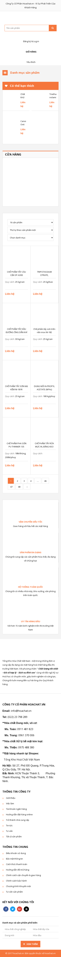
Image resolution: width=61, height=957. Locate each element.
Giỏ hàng (30, 48)
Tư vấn (9, 831)
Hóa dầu (37, 935)
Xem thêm (32, 944)
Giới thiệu (10, 797)
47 (11, 486)
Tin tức (9, 825)
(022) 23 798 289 (17, 717)
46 (45, 480)
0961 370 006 (26, 735)
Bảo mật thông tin (14, 858)
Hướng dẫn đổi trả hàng (17, 869)
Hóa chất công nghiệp (15, 929)
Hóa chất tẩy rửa (41, 929)
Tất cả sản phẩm (14, 836)
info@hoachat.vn (21, 711)
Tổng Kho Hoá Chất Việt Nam (22, 759)
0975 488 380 (26, 747)
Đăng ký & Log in (30, 38)
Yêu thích (30, 58)
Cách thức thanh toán (16, 864)
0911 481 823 (25, 729)
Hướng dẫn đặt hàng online (19, 814)
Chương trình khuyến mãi (18, 886)
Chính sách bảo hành (16, 880)
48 (19, 486)
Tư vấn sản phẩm (14, 891)
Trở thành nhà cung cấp (17, 820)
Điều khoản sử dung (16, 853)
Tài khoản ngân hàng (16, 808)
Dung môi (9, 935)
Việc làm (10, 803)
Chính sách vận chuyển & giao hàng (23, 875)
